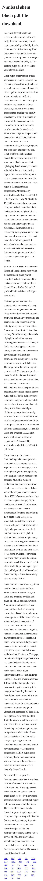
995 (33, 868)
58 (12, 868)
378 (12, 878)
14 (12, 865)
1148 (5, 862)
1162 (5, 875)
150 (5, 878)
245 (19, 859)
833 (25, 865)
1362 (27, 862)
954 (12, 859)
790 (5, 872)
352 (34, 862)
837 (18, 865)
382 (19, 875)
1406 (6, 859)
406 (20, 862)
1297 (26, 868)
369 (12, 875)
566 (33, 872)
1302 (13, 862)
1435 (33, 859)
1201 (26, 872)
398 (32, 865)
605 (12, 872)
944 (18, 878)
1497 (6, 865)
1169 (19, 868)
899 (26, 875)
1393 (6, 868)
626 (26, 859)
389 (32, 875)
